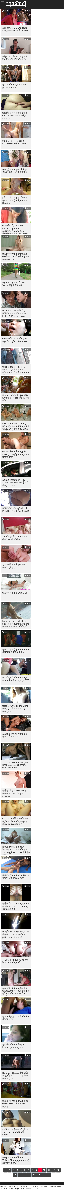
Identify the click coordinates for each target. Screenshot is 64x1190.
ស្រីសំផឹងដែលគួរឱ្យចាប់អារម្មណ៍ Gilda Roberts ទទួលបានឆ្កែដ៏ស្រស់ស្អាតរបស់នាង (14, 115)
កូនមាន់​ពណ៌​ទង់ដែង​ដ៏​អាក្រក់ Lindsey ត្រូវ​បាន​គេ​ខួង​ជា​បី (13, 1046)
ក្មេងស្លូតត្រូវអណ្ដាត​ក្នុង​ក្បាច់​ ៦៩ (15, 592)
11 (49, 1170)
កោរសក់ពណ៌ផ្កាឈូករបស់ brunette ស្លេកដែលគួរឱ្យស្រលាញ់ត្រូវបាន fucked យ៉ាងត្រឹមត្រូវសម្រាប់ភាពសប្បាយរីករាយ (15, 229)
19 (39, 1175)
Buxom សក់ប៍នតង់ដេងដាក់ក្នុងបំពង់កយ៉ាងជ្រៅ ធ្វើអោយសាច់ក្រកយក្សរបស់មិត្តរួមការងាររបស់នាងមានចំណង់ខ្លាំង (15, 426)
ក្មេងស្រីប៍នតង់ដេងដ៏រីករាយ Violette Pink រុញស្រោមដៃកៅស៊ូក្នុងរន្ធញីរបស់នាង (15, 1160)
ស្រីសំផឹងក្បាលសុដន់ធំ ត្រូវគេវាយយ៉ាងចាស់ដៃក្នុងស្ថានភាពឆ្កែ (15, 876)
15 (20, 1175)
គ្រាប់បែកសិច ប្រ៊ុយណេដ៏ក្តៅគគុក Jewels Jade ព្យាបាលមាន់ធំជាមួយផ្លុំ (15, 1132)
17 (29, 1175)
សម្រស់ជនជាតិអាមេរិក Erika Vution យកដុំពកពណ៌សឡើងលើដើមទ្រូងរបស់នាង (15, 483)
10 (44, 1170)
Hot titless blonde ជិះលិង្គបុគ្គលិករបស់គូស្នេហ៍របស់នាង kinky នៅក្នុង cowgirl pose (14, 313)
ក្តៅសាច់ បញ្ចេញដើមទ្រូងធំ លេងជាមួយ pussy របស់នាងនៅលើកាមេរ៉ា (15, 398)
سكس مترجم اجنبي (34, 1186)
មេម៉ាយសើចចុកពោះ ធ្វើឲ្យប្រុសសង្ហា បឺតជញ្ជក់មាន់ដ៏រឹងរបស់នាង (15, 340)
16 (24, 1175)
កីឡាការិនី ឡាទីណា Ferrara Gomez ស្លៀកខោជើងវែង (13, 283)
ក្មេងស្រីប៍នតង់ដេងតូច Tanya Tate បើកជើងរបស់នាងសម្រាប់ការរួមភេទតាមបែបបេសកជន (15, 934)
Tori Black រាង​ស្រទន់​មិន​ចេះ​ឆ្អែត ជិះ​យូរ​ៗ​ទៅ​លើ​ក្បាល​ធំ (15, 961)
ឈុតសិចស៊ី (16, 3)
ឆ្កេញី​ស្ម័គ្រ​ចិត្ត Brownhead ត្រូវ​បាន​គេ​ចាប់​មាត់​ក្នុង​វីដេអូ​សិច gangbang (14, 793)
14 (15, 1175)
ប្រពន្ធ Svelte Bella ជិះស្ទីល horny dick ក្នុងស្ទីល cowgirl (14, 142)
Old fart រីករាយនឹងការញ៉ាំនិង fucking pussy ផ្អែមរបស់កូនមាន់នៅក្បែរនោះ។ (15, 454)
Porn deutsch (22, 1186)
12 (54, 1170)
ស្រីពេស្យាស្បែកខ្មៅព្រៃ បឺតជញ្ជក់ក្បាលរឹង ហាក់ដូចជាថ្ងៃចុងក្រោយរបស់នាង (15, 200)
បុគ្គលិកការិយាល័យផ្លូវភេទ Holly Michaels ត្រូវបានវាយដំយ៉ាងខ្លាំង (15, 509)
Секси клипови (25, 1189)
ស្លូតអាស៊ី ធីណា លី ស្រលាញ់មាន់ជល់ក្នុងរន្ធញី (13, 566)
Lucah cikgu (14, 1189)
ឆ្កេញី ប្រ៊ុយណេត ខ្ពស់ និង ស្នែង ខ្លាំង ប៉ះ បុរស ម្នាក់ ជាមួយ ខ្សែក (14, 170)
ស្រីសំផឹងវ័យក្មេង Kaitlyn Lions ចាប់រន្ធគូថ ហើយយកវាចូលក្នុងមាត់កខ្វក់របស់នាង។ (15, 708)
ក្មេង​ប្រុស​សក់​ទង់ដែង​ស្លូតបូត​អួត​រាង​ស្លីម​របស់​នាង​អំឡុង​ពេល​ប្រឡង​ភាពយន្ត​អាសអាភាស (15, 257)
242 (43, 1175)
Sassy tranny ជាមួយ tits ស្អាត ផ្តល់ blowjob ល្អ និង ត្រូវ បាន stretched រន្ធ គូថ (15, 765)
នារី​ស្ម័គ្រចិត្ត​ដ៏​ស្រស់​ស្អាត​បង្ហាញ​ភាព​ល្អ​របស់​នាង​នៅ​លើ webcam (15, 29)
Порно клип (12, 1186)
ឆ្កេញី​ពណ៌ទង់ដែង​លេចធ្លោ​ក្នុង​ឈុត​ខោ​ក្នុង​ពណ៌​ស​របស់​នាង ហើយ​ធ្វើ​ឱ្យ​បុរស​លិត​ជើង (15, 906)
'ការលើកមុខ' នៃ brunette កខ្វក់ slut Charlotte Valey (15, 537)
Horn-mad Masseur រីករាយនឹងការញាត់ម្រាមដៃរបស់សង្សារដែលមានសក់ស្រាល (15, 1075)
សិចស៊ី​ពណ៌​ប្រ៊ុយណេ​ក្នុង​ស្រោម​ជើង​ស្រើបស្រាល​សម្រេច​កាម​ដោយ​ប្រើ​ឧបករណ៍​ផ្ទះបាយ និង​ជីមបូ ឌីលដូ (16, 991)
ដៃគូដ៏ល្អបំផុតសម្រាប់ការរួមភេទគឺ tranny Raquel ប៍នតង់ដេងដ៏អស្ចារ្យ (15, 1104)
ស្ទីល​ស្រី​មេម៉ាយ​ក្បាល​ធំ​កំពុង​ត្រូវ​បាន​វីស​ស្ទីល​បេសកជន (14, 735)
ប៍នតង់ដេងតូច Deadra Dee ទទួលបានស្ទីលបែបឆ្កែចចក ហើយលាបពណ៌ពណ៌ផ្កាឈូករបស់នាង (15, 370)
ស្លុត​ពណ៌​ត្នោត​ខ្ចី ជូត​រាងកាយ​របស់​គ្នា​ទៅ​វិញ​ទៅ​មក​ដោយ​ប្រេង (15, 650)
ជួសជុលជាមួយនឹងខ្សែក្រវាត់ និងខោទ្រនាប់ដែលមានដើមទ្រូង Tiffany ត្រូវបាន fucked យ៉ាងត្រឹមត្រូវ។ (16, 850)
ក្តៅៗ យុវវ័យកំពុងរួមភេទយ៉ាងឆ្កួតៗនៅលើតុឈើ (14, 86)
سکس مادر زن (46, 1186)
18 (34, 1175)
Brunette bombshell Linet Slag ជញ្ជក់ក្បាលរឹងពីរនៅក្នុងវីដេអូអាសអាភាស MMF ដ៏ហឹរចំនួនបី (16, 624)
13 (58, 1170)
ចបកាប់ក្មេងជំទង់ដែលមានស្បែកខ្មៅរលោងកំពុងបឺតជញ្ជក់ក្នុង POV (15, 679)
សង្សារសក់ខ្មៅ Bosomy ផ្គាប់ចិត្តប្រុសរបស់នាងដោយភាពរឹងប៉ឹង (15, 57)
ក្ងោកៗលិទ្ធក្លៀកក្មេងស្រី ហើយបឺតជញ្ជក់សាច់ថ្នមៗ (15, 1017)
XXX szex (3, 1186)
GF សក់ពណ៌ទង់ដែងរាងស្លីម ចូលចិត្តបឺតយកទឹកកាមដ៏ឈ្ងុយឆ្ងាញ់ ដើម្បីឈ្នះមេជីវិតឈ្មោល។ (15, 821)
